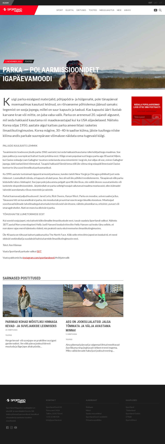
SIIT (39, 251)
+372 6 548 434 (52, 417)
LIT (160, 2)
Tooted (93, 10)
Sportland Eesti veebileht (96, 417)
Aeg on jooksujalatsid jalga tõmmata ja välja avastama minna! (88, 326)
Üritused (81, 10)
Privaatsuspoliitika (93, 420)
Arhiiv (127, 10)
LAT (156, 2)
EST (150, 2)
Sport (59, 10)
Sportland (130, 407)
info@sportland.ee (54, 420)
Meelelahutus (107, 10)
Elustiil (70, 10)
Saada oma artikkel (93, 413)
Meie (119, 10)
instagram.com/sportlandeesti (39, 257)
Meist (88, 410)
